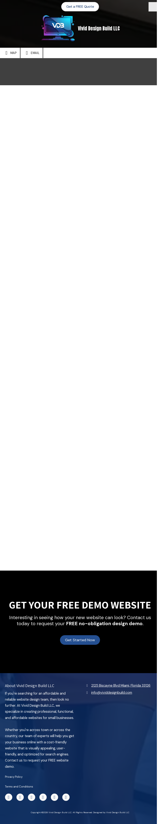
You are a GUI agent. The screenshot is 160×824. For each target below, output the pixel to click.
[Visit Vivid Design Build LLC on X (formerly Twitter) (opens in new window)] (31, 797)
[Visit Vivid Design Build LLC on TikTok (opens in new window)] (20, 797)
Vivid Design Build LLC (99, 28)
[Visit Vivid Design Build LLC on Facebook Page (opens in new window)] (8, 797)
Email (31, 52)
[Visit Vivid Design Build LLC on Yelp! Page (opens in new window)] (43, 797)
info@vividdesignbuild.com (111, 692)
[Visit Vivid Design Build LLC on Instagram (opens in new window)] (54, 797)
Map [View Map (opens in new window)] (10, 52)
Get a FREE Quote (80, 6)
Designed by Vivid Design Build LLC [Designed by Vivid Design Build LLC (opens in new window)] (111, 812)
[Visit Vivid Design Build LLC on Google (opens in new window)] (66, 797)
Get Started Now (80, 639)
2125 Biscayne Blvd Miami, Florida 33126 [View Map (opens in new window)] (120, 685)
